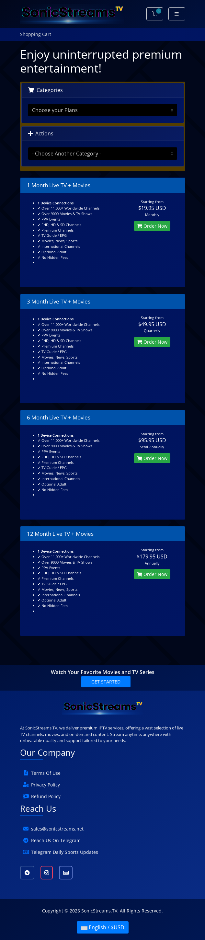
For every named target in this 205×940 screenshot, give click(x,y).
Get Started (105, 682)
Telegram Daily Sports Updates (64, 852)
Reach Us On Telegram (56, 840)
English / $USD (102, 927)
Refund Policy (46, 796)
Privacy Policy (45, 785)
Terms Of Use (46, 773)
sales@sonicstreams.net (57, 829)
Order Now (152, 226)
